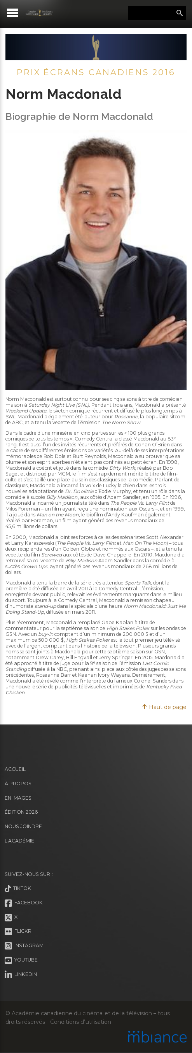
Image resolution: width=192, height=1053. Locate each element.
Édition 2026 (21, 812)
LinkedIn (21, 975)
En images (18, 798)
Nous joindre (23, 826)
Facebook (24, 903)
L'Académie (19, 841)
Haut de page (164, 707)
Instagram (24, 946)
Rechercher (179, 13)
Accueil (15, 769)
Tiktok (18, 889)
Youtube (21, 960)
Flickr (18, 931)
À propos (18, 783)
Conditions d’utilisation (80, 1021)
